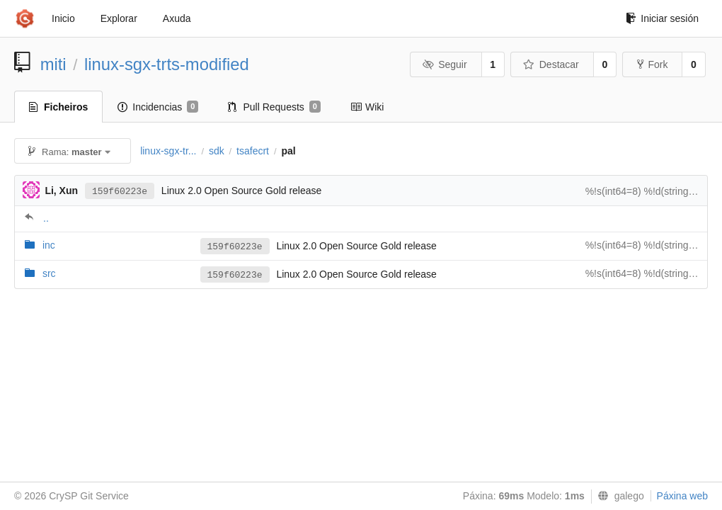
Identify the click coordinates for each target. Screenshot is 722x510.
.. (46, 218)
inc (48, 245)
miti (53, 64)
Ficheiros (58, 107)
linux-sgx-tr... (168, 151)
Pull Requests (274, 107)
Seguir (445, 64)
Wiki (367, 107)
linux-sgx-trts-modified (166, 64)
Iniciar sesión (662, 18)
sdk (216, 151)
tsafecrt (252, 151)
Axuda (177, 18)
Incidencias (158, 107)
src (49, 273)
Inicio (63, 18)
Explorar (119, 18)
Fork (652, 64)
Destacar (551, 64)
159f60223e (119, 191)
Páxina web (682, 496)
